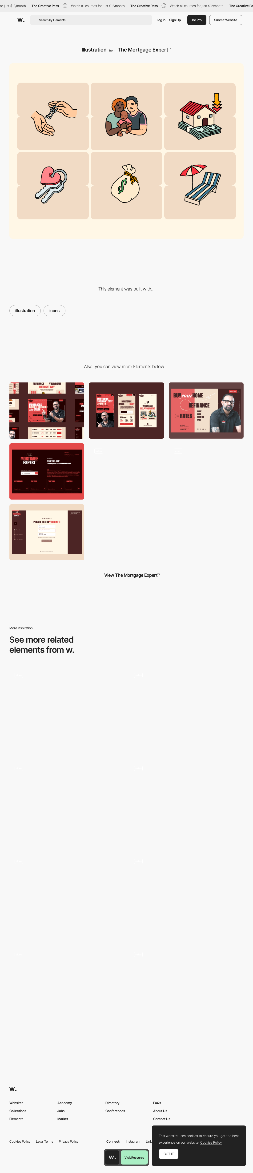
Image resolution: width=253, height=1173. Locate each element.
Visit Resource (134, 1157)
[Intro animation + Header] (206, 471)
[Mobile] (126, 410)
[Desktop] (46, 410)
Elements (16, 1119)
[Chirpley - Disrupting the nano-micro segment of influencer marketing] (66, 988)
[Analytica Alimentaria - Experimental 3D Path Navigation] (66, 801)
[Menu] (206, 410)
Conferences (115, 1111)
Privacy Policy (68, 1141)
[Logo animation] (126, 471)
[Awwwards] (20, 20)
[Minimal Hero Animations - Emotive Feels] (186, 894)
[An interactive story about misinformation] (186, 990)
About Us (160, 1111)
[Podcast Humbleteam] (66, 897)
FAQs (157, 1103)
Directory (112, 1103)
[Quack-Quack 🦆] (186, 803)
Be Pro (197, 20)
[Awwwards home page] (112, 1157)
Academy (64, 1103)
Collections (17, 1111)
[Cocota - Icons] (66, 711)
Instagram (133, 1141)
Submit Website (225, 20)
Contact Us (161, 1119)
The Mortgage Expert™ (144, 49)
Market (62, 1119)
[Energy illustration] (186, 711)
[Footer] (46, 471)
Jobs (60, 1111)
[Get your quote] (46, 532)
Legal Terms (44, 1141)
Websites (16, 1103)
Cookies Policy (19, 1141)
